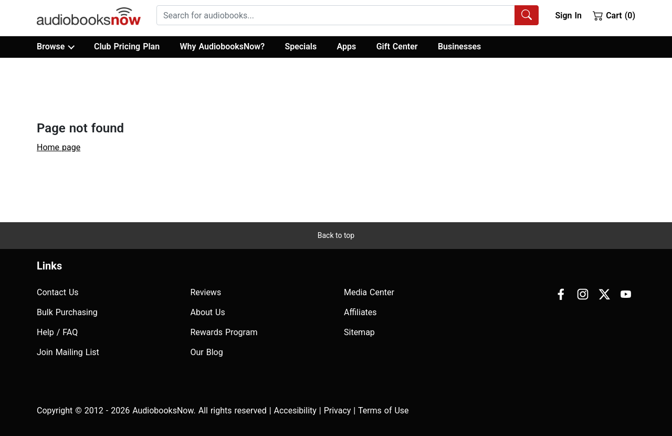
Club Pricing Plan (127, 46)
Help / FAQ (57, 332)
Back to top (336, 235)
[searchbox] (335, 15)
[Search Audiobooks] (526, 15)
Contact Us (58, 292)
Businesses (459, 46)
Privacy (337, 411)
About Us (208, 312)
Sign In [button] (568, 15)
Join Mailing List (68, 352)
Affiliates (360, 312)
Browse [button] (55, 46)
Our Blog (207, 352)
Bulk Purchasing (67, 312)
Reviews (206, 292)
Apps (346, 46)
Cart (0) (614, 15)
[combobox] (347, 15)
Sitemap (359, 332)
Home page (58, 147)
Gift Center (397, 46)
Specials (301, 46)
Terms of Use (383, 411)
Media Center (369, 292)
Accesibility (295, 411)
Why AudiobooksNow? (222, 46)
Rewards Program (224, 332)
